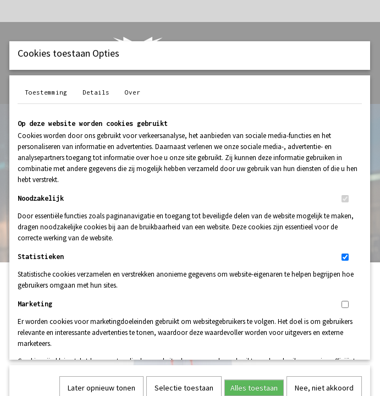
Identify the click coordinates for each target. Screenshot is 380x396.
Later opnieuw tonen (101, 238)
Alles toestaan (254, 238)
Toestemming (46, 92)
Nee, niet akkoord (324, 238)
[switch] (345, 198)
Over (132, 92)
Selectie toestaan (184, 238)
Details (95, 92)
